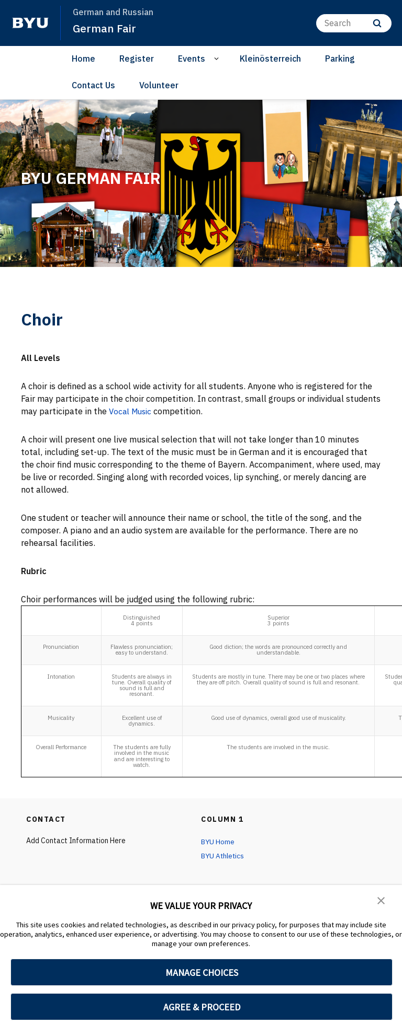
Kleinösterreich (270, 58)
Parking (340, 58)
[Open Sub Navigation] (218, 58)
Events (191, 58)
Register (136, 58)
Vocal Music (132, 411)
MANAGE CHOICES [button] (201, 972)
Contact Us (93, 84)
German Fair (105, 28)
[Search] (354, 23)
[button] (381, 900)
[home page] (30, 23)
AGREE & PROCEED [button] (201, 1007)
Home (83, 58)
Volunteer (158, 84)
